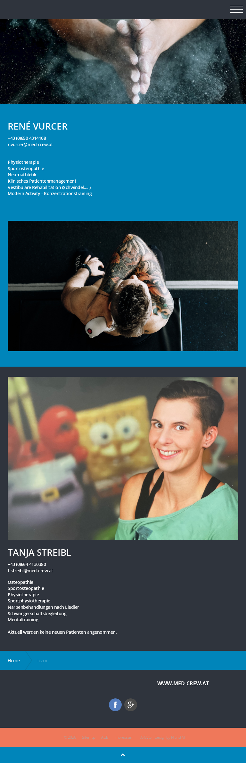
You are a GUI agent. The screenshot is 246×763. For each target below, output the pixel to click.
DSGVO (145, 737)
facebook (115, 704)
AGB (105, 737)
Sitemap (88, 737)
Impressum (123, 737)
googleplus (130, 704)
